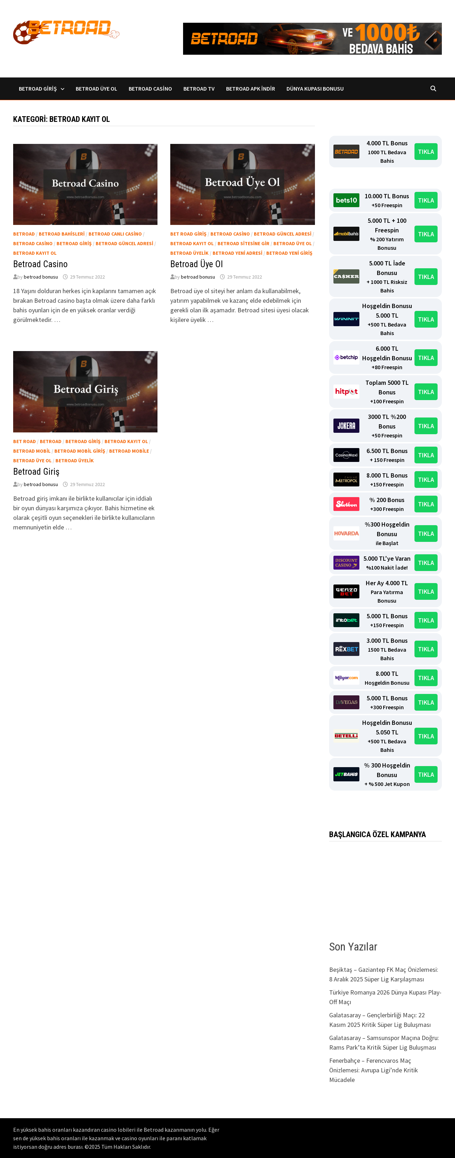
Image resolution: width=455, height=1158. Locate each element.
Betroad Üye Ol (96, 88)
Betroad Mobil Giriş (79, 451)
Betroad (24, 234)
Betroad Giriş (38, 88)
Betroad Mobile (129, 451)
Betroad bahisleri (62, 234)
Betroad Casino (150, 88)
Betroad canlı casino (115, 234)
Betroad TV (199, 88)
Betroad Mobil (31, 451)
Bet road (24, 441)
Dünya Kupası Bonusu (315, 88)
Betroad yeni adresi (237, 253)
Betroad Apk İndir (250, 88)
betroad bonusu (41, 277)
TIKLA (426, 151)
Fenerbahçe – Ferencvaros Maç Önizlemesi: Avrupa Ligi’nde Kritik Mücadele (373, 1070)
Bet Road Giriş (188, 234)
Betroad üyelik (189, 253)
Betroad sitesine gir (243, 243)
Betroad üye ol (292, 243)
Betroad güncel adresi (124, 243)
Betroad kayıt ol (35, 253)
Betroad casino (33, 243)
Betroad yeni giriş (289, 253)
